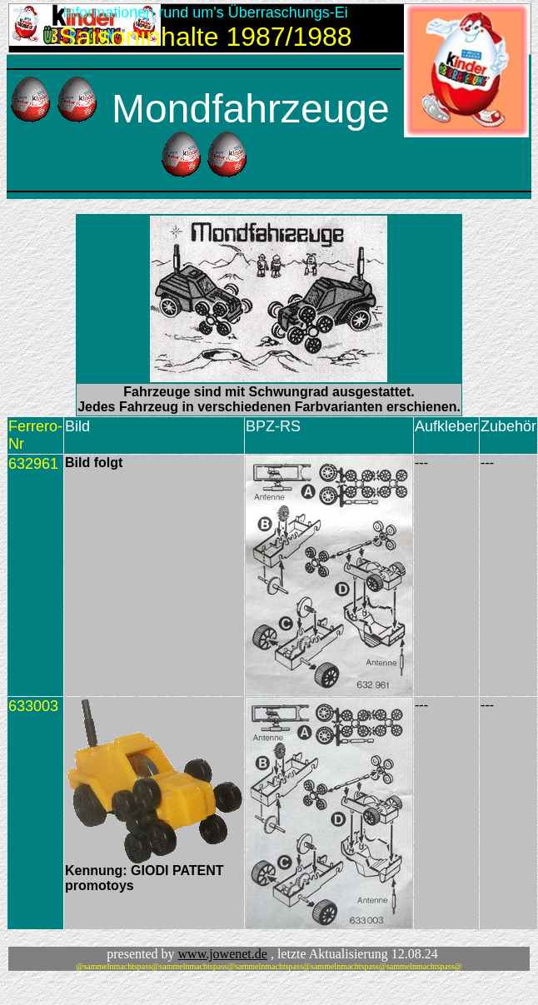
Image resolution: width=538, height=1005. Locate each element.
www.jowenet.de (222, 954)
